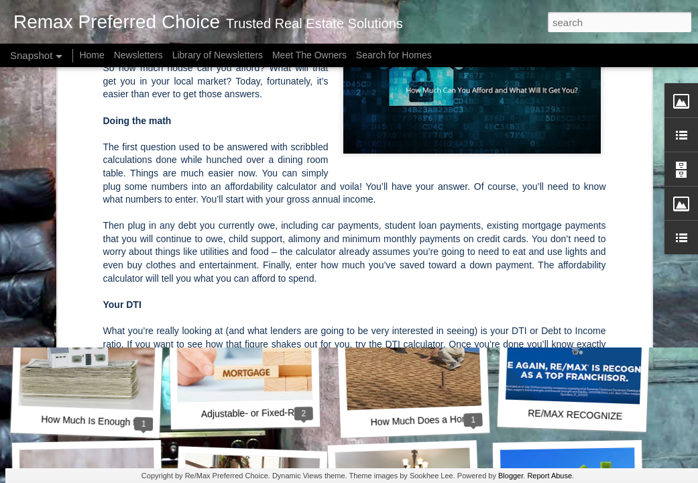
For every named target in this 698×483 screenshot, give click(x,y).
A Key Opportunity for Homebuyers (276, 239)
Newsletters (138, 55)
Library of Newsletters (217, 55)
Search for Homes (394, 55)
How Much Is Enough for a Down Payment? (132, 422)
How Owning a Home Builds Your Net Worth (137, 237)
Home (91, 55)
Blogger (510, 476)
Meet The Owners (309, 55)
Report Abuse (549, 476)
